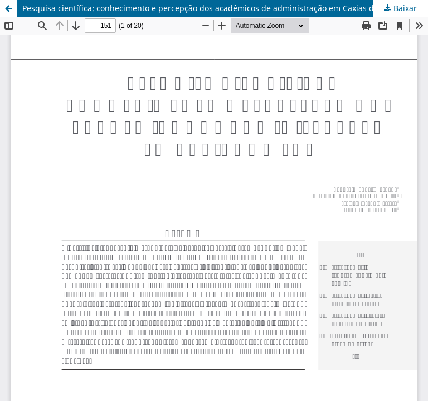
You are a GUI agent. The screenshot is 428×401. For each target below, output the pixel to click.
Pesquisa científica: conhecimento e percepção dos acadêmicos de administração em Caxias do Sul (207, 8)
